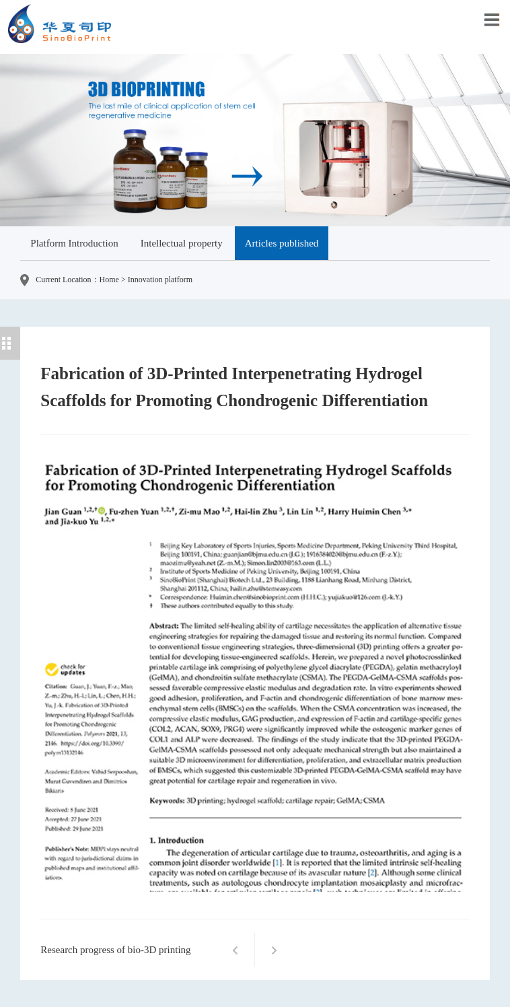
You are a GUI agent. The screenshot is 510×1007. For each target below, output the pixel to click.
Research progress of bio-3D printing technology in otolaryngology (115, 957)
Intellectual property (182, 243)
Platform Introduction (74, 243)
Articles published (282, 243)
